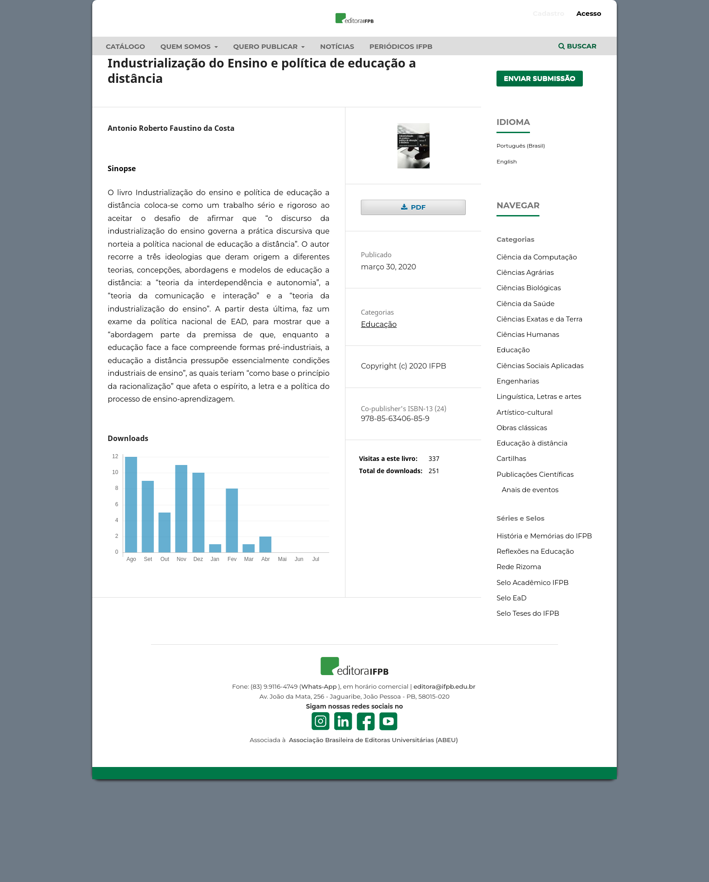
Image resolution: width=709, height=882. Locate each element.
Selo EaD (511, 685)
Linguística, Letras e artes (538, 484)
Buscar (577, 133)
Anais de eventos (530, 577)
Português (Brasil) (520, 233)
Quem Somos (187, 134)
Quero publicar (266, 134)
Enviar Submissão (540, 166)
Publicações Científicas (535, 561)
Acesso (589, 14)
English (506, 248)
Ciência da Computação (536, 344)
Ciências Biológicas (528, 375)
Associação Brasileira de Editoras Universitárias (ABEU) (372, 827)
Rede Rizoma (518, 654)
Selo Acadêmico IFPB (532, 670)
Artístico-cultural (524, 499)
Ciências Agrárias (525, 360)
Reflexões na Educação (535, 639)
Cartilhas (511, 546)
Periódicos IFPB (400, 134)
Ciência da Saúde (525, 391)
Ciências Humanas (527, 422)
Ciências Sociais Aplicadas (539, 453)
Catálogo (125, 134)
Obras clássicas (521, 515)
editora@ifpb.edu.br (445, 773)
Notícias (337, 134)
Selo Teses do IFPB (527, 701)
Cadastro (548, 14)
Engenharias (517, 469)
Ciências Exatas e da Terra (539, 407)
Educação (379, 411)
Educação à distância (531, 531)
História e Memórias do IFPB (544, 623)
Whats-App (318, 773)
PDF (417, 295)
